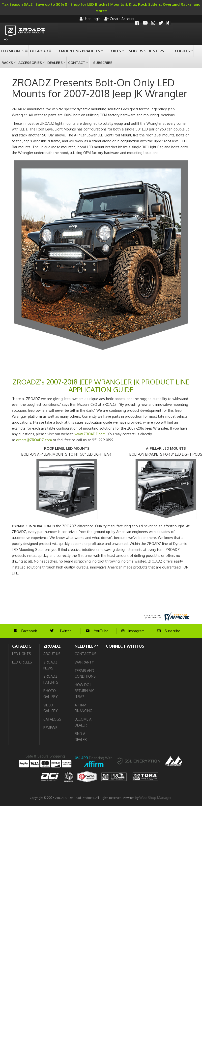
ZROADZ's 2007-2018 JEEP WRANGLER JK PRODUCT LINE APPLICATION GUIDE (101, 385)
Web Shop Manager (155, 797)
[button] (14, 51)
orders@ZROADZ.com (34, 440)
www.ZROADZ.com (90, 434)
